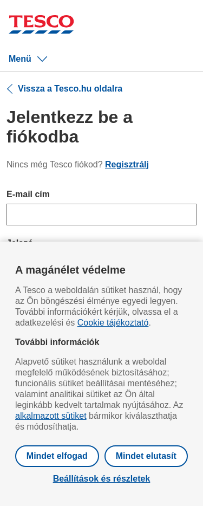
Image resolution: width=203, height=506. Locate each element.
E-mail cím (28, 194)
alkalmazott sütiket (51, 415)
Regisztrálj (127, 164)
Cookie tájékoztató (113, 322)
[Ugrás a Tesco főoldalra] (41, 25)
